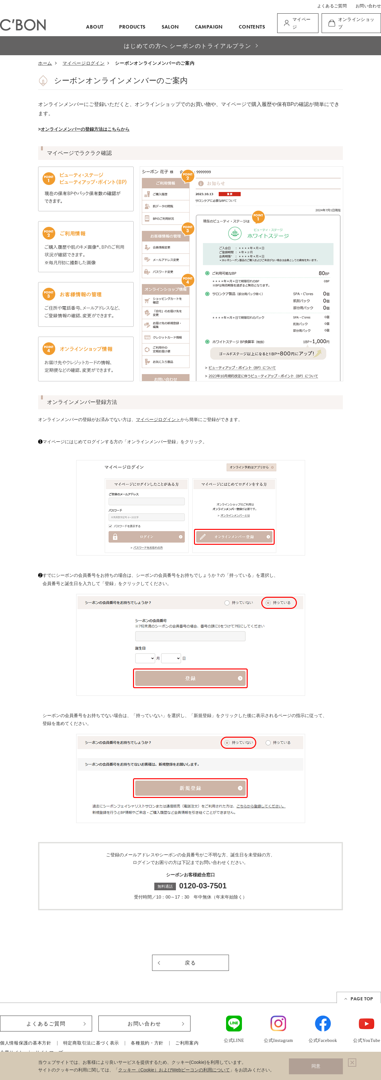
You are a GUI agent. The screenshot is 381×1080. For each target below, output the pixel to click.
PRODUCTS (132, 26)
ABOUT (94, 26)
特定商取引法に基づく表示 (91, 1043)
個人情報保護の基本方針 (25, 1043)
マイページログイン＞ (158, 419)
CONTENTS (252, 26)
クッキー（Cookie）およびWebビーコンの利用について (174, 1069)
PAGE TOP (362, 999)
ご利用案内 (187, 1043)
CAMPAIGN (209, 26)
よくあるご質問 (332, 5)
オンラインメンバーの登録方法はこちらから (85, 129)
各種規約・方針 (147, 1043)
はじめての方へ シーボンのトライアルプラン (187, 45)
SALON (170, 26)
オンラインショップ (356, 23)
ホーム (45, 63)
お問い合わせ (368, 5)
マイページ (301, 23)
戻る (190, 962)
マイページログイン (83, 63)
